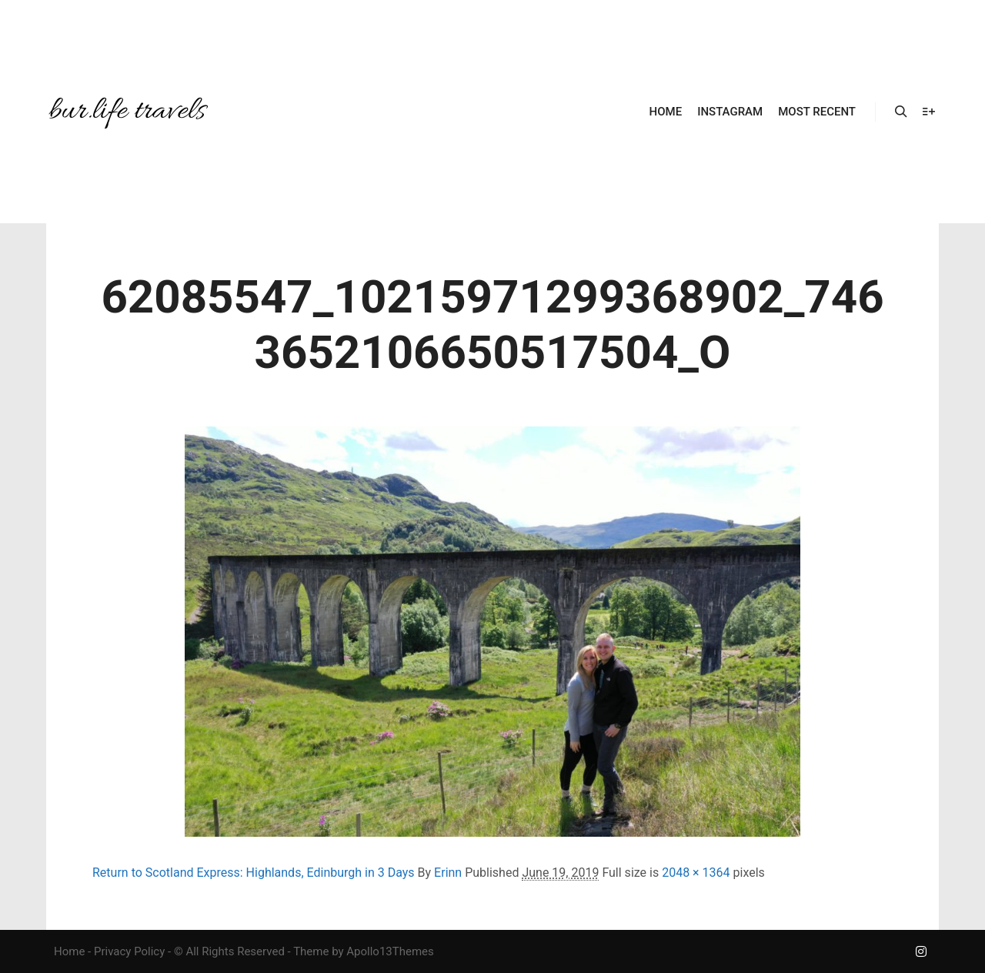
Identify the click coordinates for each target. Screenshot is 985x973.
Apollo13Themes (390, 951)
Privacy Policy (129, 951)
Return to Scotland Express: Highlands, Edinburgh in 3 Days (253, 872)
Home (69, 951)
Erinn (448, 872)
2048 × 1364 (696, 872)
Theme (311, 951)
